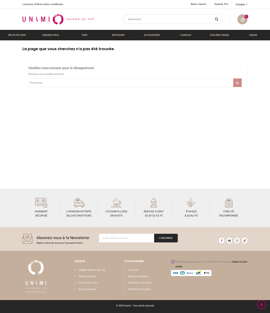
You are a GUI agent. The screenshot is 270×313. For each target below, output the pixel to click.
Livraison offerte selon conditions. (43, 4)
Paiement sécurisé (139, 289)
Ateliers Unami (87, 276)
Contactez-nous (88, 282)
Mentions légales (138, 276)
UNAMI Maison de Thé (92, 270)
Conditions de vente (140, 282)
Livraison (133, 270)
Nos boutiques (87, 289)
